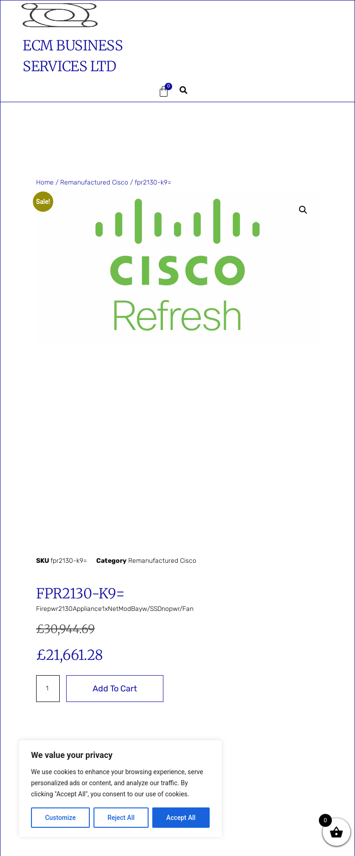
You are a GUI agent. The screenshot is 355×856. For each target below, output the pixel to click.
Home (45, 182)
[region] (120, 789)
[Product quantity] (48, 688)
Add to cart (115, 689)
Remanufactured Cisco (94, 182)
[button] (56, 91)
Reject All (121, 817)
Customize (60, 817)
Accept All (181, 817)
